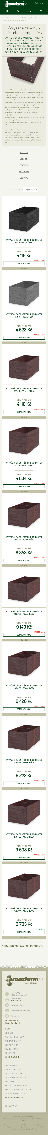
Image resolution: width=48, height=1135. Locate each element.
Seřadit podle (16, 189)
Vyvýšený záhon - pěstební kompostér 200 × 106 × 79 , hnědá (24, 538)
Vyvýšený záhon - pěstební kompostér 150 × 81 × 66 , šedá (24, 315)
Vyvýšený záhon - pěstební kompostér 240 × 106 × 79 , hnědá (24, 761)
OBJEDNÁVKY (11, 1105)
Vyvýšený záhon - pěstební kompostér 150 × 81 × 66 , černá (24, 241)
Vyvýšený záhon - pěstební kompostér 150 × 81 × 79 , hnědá (24, 464)
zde (19, 120)
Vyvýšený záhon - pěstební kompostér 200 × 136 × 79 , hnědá (24, 687)
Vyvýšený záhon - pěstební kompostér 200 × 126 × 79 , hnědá (24, 612)
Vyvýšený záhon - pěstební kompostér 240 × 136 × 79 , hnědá (24, 909)
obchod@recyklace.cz (18, 1005)
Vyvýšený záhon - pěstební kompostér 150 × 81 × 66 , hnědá (24, 389)
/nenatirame (15, 1016)
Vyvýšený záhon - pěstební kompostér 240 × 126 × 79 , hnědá (24, 835)
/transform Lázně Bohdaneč (20, 1010)
